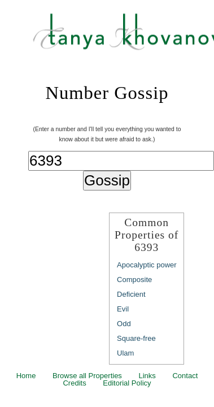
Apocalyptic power (147, 265)
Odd (124, 323)
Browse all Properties (87, 375)
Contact (185, 375)
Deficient (131, 294)
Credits (74, 383)
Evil (123, 309)
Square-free (136, 338)
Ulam (125, 353)
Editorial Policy (127, 383)
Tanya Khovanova (121, 36)
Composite (134, 279)
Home (26, 375)
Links (146, 375)
